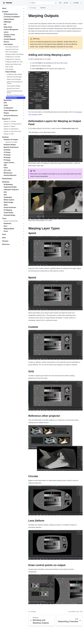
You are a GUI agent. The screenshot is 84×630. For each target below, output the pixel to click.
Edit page (32, 611)
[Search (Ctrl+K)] (43, 3)
